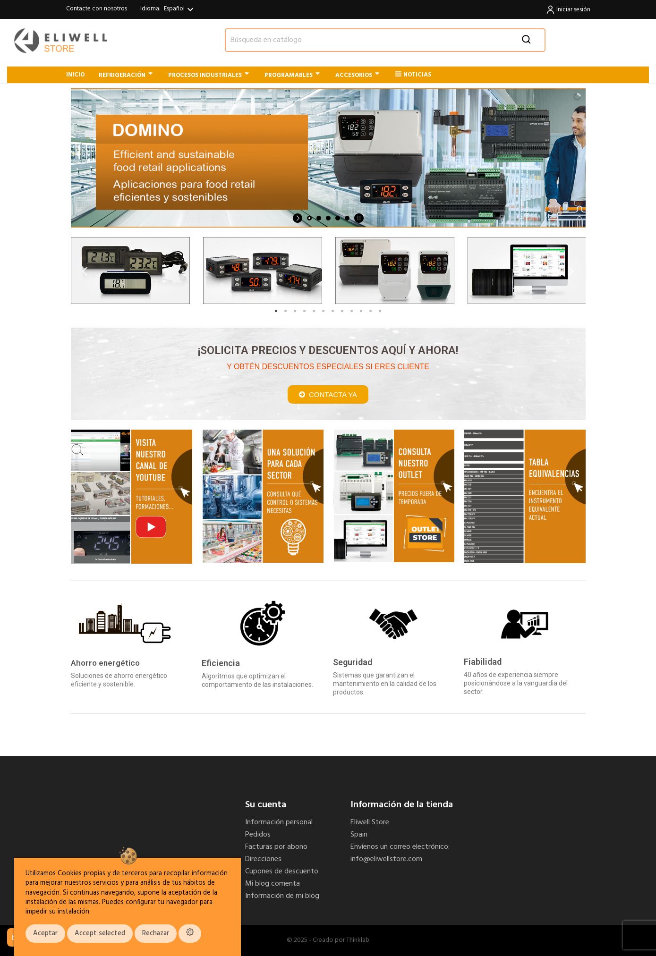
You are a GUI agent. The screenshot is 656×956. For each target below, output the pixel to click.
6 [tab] (323, 311)
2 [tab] (285, 311)
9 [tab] (352, 311)
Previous (85, 270)
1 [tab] (276, 311)
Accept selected (100, 933)
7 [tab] (333, 311)
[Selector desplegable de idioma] (180, 9)
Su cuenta (265, 804)
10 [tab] (361, 311)
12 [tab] (380, 311)
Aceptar (45, 933)
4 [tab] (304, 311)
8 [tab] (342, 311)
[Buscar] (385, 40)
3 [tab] (295, 311)
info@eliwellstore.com (386, 859)
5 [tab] (314, 311)
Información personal (279, 822)
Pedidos (258, 835)
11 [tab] (370, 311)
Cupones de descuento (281, 871)
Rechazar (155, 933)
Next (571, 270)
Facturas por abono (276, 847)
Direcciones (263, 859)
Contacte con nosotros (96, 9)
